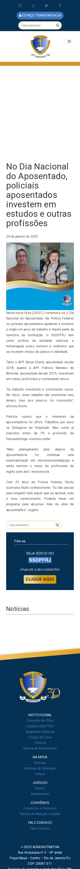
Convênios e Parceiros (40, 808)
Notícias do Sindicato (40, 768)
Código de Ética (40, 737)
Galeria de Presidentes (40, 748)
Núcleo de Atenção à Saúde (40, 814)
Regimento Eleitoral (40, 732)
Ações (40, 788)
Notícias (40, 763)
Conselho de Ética (40, 720)
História (40, 743)
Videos (40, 774)
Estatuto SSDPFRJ (40, 726)
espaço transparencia (40, 15)
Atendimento (40, 794)
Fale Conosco (40, 828)
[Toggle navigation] (69, 41)
